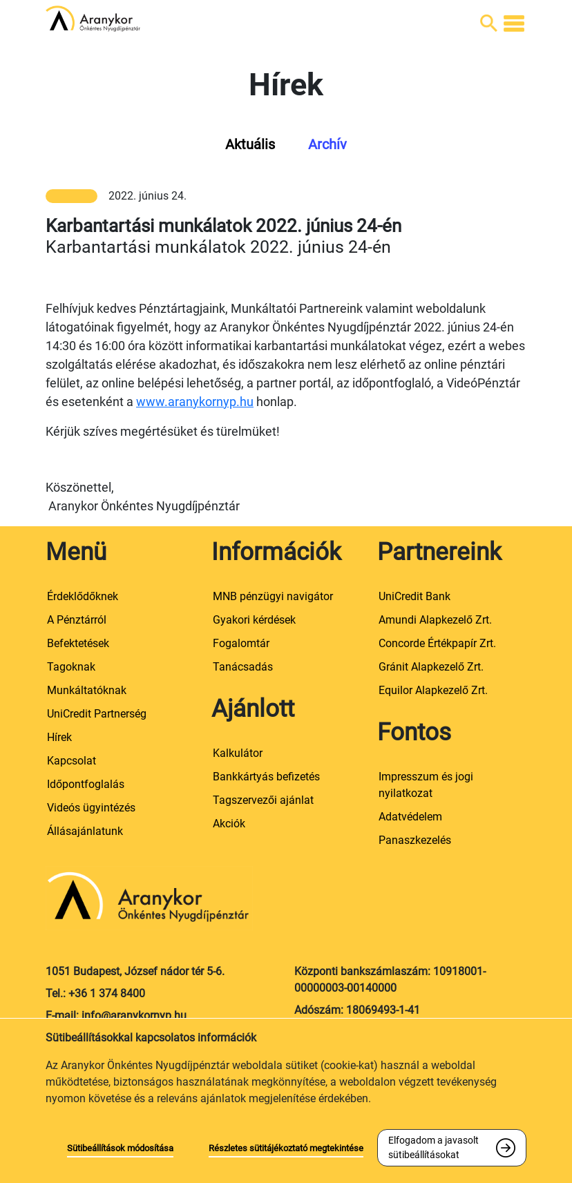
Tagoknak (71, 666)
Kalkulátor (238, 753)
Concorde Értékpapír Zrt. (437, 643)
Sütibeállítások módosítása (120, 1148)
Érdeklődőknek (82, 596)
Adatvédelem (410, 816)
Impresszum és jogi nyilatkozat (426, 785)
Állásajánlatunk (85, 831)
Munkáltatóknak (86, 690)
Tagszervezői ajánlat (263, 800)
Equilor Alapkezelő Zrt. (433, 690)
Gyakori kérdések (254, 619)
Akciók (229, 823)
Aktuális (250, 144)
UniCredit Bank (414, 596)
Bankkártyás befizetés (266, 776)
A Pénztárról (76, 619)
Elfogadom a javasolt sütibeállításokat (433, 1147)
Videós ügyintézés (91, 807)
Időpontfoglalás (85, 784)
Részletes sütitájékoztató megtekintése (286, 1148)
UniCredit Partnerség (96, 713)
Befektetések (78, 643)
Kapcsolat (71, 760)
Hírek (59, 737)
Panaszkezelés (415, 840)
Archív (327, 144)
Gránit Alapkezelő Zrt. (431, 666)
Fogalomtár (241, 643)
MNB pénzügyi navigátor (273, 596)
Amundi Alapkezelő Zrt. (435, 619)
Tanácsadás (243, 666)
